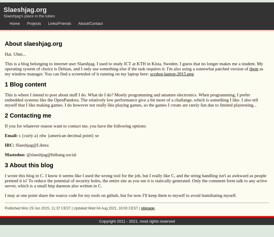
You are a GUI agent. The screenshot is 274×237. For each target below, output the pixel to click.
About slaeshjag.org (33, 43)
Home (15, 23)
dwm (253, 68)
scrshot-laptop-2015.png (172, 74)
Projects (34, 23)
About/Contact (90, 23)
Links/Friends (59, 23)
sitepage (147, 208)
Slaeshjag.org (25, 9)
